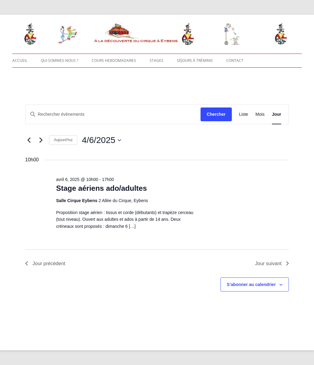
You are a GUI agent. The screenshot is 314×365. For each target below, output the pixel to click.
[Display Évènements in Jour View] (276, 114)
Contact (234, 60)
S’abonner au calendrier (251, 284)
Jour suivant (272, 263)
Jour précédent (45, 263)
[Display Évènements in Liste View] (243, 114)
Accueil (19, 60)
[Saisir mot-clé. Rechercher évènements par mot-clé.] (113, 114)
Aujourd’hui (63, 140)
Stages (156, 60)
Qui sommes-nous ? (59, 60)
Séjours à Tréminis (195, 60)
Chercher (216, 114)
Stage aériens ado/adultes (101, 188)
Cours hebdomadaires (114, 60)
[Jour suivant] (40, 140)
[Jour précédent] (29, 140)
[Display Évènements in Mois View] (260, 114)
